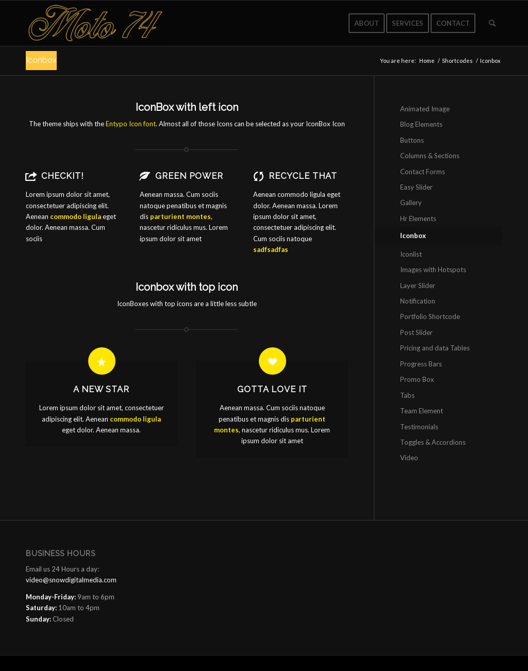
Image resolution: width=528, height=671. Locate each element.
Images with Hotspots (433, 269)
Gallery (411, 202)
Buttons (412, 140)
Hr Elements (418, 218)
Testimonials (419, 427)
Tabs (407, 395)
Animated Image (425, 109)
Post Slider (416, 332)
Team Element (421, 411)
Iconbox (41, 60)
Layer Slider (417, 285)
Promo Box (417, 379)
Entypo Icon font (131, 124)
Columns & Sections (429, 156)
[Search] (492, 23)
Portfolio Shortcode (430, 316)
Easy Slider (416, 187)
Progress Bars (421, 364)
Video (409, 458)
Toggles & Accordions (433, 442)
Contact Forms (422, 171)
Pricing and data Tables (435, 348)
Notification (417, 301)
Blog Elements (421, 124)
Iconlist (411, 254)
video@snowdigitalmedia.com (71, 580)
